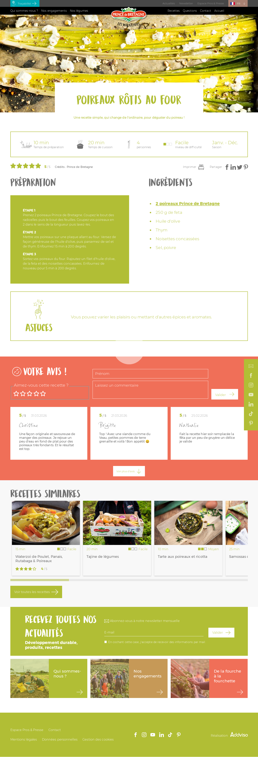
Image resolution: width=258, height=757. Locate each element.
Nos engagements (54, 11)
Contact (205, 11)
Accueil (219, 11)
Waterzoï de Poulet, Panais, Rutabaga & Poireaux (39, 559)
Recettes (174, 11)
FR (238, 3)
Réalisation (229, 735)
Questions (190, 11)
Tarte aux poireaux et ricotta (182, 557)
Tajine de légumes (103, 557)
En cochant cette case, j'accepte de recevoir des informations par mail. (157, 642)
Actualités (168, 3)
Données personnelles (60, 739)
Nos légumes (79, 11)
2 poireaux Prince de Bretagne (188, 203)
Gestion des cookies (98, 739)
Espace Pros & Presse (210, 3)
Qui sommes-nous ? (24, 11)
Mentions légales (23, 739)
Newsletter (186, 3)
